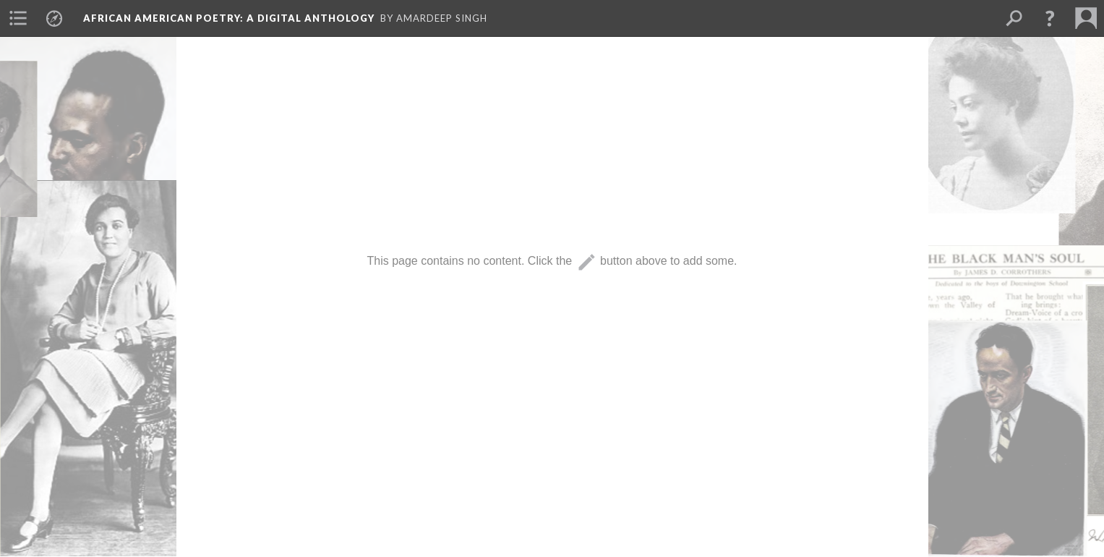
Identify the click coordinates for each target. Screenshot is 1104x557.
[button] (1050, 18)
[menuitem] (18, 18)
